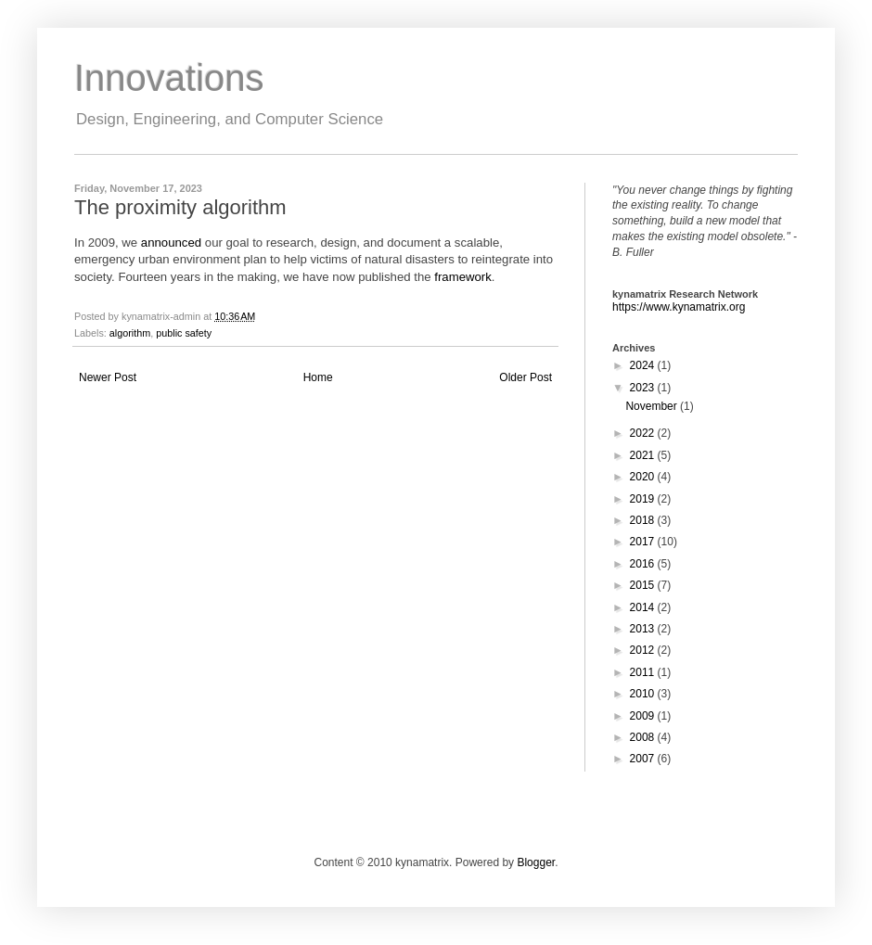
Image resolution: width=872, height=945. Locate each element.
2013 (644, 628)
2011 (644, 672)
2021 (644, 455)
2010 (644, 693)
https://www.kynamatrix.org (678, 306)
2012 (644, 650)
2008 (644, 737)
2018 (644, 520)
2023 (644, 387)
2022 (644, 433)
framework (463, 277)
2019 (644, 498)
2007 (644, 758)
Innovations (169, 77)
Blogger (536, 862)
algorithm (129, 332)
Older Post (525, 377)
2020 (644, 476)
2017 (644, 541)
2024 (644, 365)
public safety (184, 332)
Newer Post (107, 377)
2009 (644, 715)
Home (318, 377)
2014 (644, 607)
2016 (644, 563)
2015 (644, 585)
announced (171, 242)
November (652, 406)
